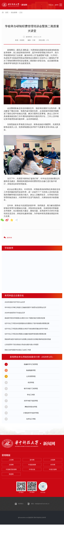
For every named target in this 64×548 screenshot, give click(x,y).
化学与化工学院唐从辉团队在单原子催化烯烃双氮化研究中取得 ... (27, 329)
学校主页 (51, 5)
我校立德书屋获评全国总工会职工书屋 (18, 350)
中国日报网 (53, 469)
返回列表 (9, 237)
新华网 (32, 460)
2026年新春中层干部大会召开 (15, 302)
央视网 (52, 460)
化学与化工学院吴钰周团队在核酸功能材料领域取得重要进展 (25, 334)
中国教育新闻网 (11, 469)
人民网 (11, 460)
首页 (6, 12)
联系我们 (20, 504)
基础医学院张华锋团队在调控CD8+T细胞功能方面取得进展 (25, 318)
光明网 (11, 465)
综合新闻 (14, 12)
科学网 (52, 465)
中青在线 (32, 469)
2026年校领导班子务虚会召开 (15, 313)
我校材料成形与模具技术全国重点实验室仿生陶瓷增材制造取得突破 (28, 339)
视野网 (56, 5)
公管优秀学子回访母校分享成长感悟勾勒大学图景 (22, 344)
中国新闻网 (32, 465)
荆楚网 (11, 474)
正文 (21, 12)
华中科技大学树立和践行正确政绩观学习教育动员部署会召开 (25, 307)
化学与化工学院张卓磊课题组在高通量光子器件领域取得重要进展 (27, 323)
